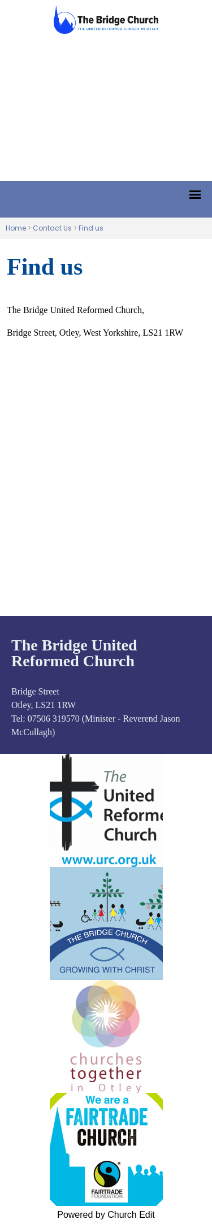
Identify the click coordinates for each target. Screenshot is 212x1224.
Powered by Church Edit (106, 1214)
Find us (91, 228)
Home (16, 228)
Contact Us (52, 228)
